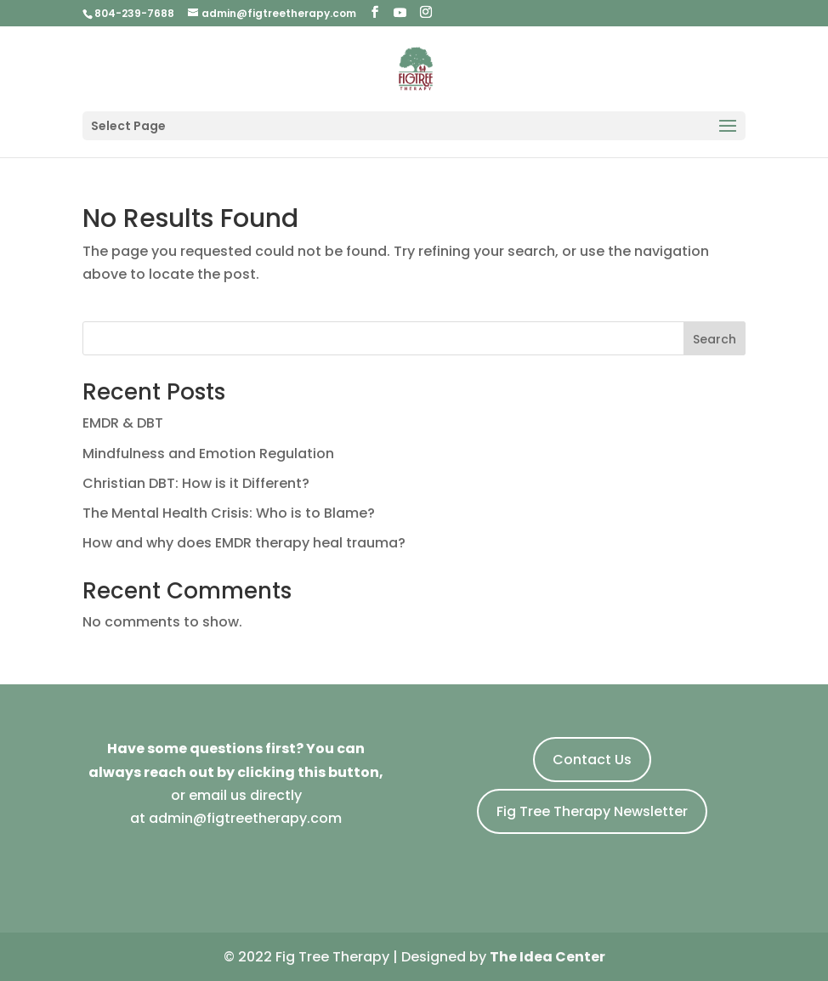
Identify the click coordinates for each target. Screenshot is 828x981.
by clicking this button (298, 772)
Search (714, 339)
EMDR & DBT (122, 423)
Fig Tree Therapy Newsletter (592, 811)
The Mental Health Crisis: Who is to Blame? (228, 513)
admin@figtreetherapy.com (245, 818)
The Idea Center (547, 957)
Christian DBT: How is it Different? (195, 483)
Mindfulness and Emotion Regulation (208, 453)
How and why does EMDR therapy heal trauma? (243, 543)
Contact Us (592, 759)
